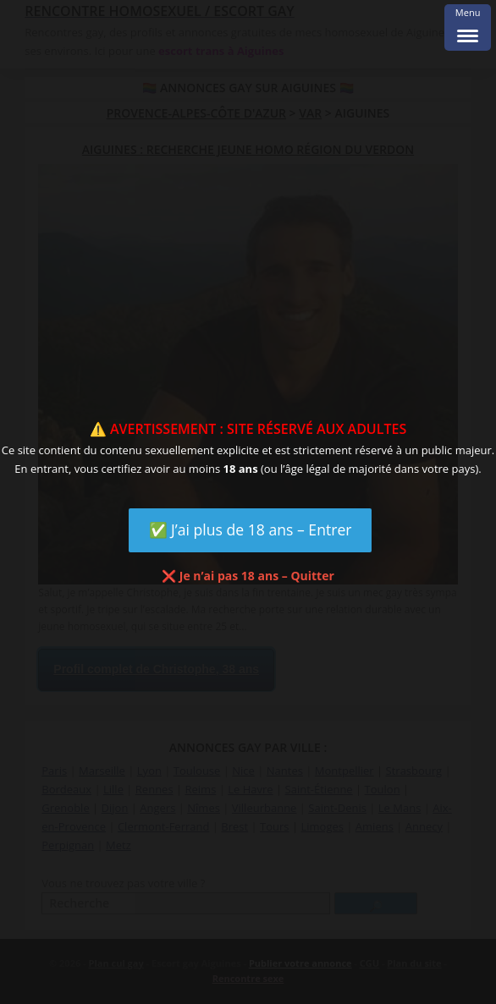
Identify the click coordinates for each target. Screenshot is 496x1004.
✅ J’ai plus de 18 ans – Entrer (250, 529)
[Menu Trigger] (467, 27)
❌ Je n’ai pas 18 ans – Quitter (248, 576)
